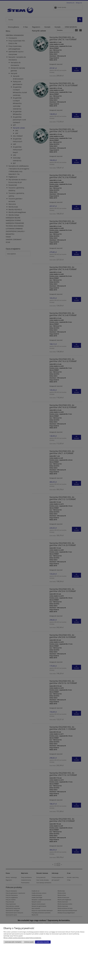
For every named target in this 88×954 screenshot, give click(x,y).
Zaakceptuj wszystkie (42, 942)
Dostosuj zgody (28, 942)
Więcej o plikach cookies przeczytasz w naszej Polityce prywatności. (22, 938)
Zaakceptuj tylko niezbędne (13, 942)
